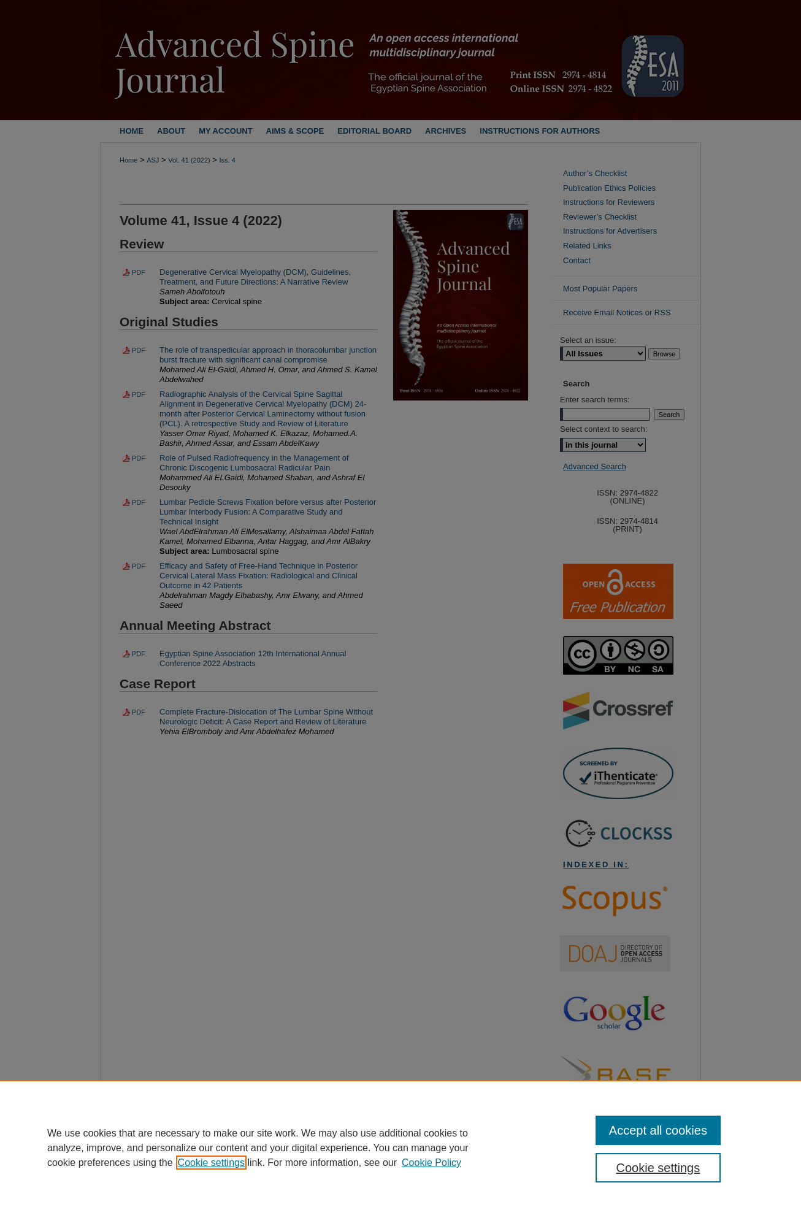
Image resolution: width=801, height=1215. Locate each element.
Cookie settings (211, 1162)
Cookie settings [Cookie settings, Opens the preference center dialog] (658, 1168)
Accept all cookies (658, 1130)
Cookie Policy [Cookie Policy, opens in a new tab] (431, 1162)
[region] (400, 1147)
